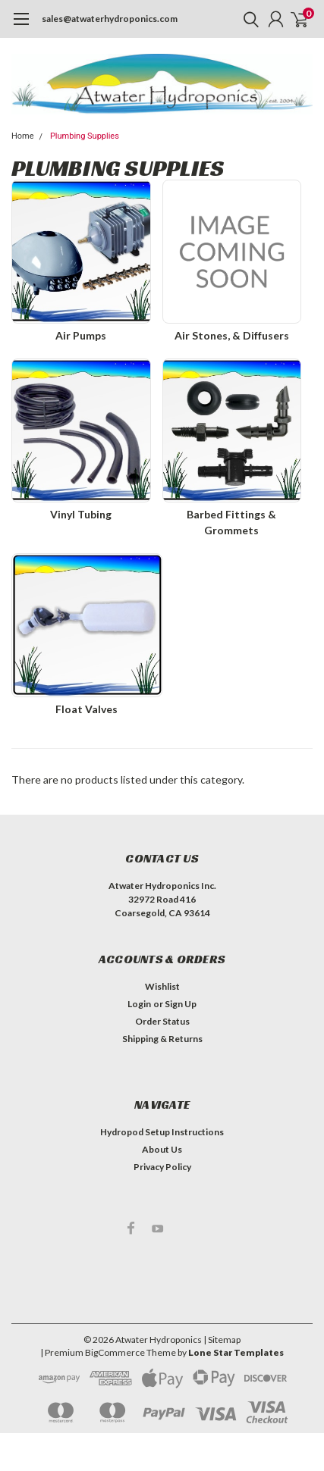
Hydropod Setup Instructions (162, 1132)
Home (22, 136)
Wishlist (162, 986)
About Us (162, 1149)
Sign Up (181, 1003)
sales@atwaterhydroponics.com (110, 18)
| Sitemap (222, 1339)
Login (139, 1003)
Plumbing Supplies (84, 136)
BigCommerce (115, 1352)
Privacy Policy (162, 1166)
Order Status (162, 1021)
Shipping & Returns (162, 1038)
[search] (247, 19)
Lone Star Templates (236, 1352)
